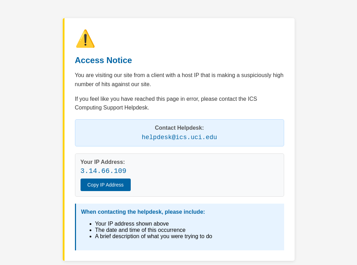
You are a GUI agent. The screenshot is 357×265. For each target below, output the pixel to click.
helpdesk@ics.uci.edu (179, 137)
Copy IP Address (106, 185)
